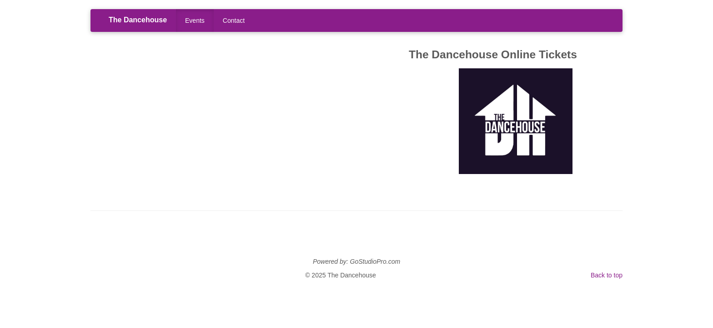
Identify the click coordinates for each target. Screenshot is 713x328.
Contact (234, 20)
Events (195, 20)
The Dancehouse (138, 20)
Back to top (607, 275)
